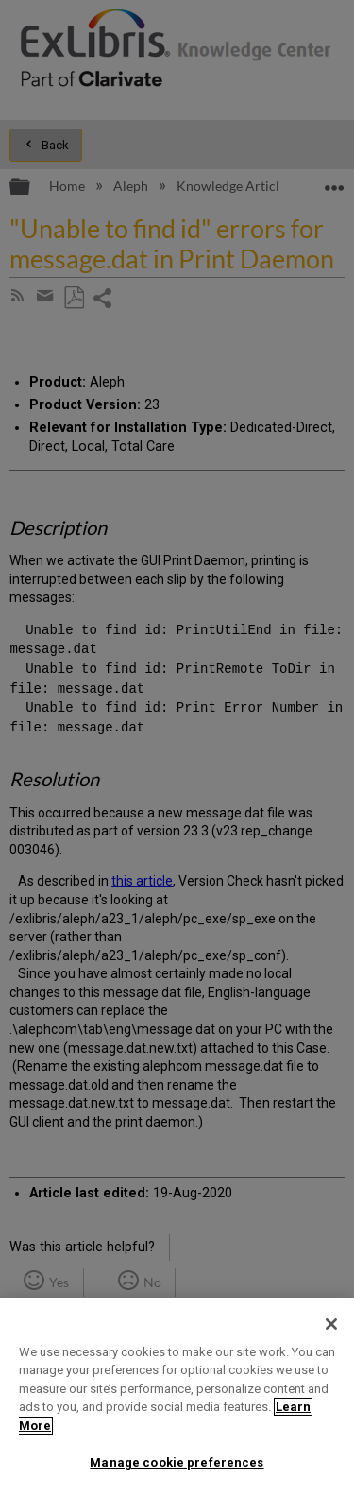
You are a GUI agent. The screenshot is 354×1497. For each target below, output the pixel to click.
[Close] (331, 1324)
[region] (177, 1397)
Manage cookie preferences (176, 1462)
